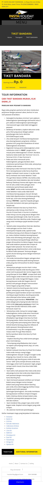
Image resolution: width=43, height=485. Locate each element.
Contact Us (24, 463)
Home (9, 37)
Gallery (32, 463)
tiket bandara (10, 87)
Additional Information (26, 452)
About (16, 463)
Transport (18, 37)
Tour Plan (7, 452)
